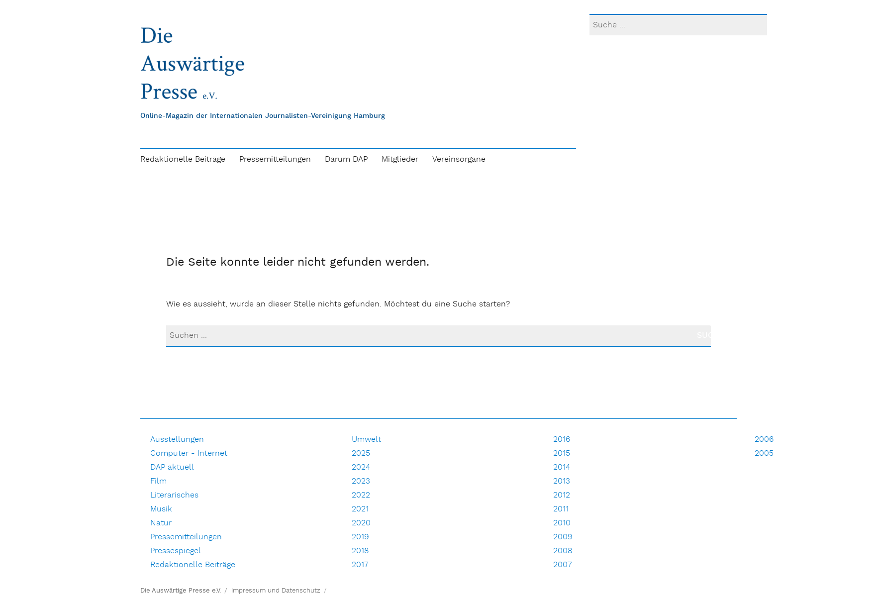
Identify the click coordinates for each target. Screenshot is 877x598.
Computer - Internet (188, 453)
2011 (561, 509)
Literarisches (174, 495)
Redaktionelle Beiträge (182, 159)
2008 (563, 551)
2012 (561, 495)
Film (158, 481)
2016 (561, 439)
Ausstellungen (177, 439)
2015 (561, 453)
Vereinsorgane (459, 159)
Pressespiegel (175, 551)
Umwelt (366, 439)
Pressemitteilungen (275, 159)
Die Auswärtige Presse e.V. (180, 591)
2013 (561, 481)
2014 (561, 467)
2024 (361, 467)
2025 (361, 453)
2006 (764, 439)
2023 (361, 481)
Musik (161, 509)
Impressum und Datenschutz (275, 591)
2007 (562, 565)
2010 (562, 523)
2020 (361, 523)
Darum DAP (346, 159)
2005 (764, 453)
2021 (360, 509)
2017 (360, 565)
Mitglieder (400, 159)
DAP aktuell (172, 467)
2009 (563, 537)
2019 (360, 537)
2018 (360, 551)
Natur (161, 523)
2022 (361, 495)
